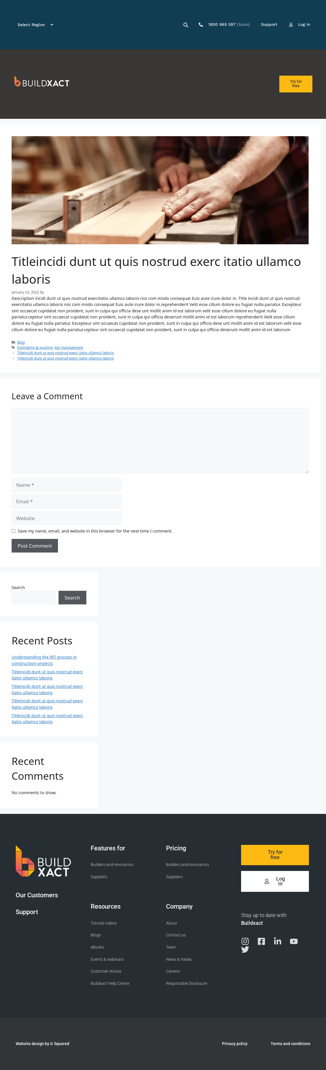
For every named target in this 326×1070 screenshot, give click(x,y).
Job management (68, 347)
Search (18, 587)
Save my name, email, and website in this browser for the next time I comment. (95, 531)
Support (27, 912)
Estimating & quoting (35, 347)
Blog (21, 342)
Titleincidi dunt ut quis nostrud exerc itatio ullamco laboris (65, 352)
